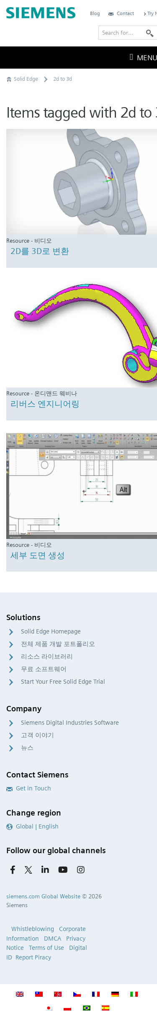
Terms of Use (46, 947)
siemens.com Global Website (43, 896)
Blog (95, 13)
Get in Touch (28, 788)
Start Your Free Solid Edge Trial (63, 681)
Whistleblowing (32, 929)
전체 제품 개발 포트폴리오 (58, 644)
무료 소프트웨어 (44, 669)
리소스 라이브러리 (47, 656)
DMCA (52, 938)
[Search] (150, 32)
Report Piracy (33, 957)
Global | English (32, 826)
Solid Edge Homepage (51, 631)
